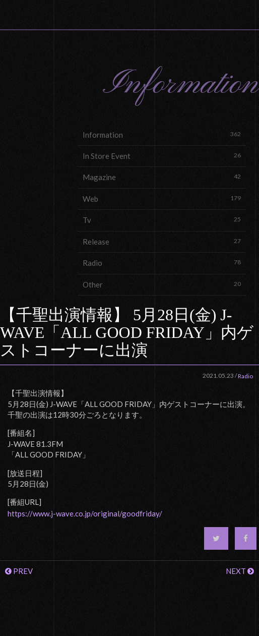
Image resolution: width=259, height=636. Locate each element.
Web (162, 198)
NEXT (240, 570)
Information (162, 134)
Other (162, 284)
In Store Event (162, 155)
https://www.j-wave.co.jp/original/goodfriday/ (85, 513)
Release (162, 241)
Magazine (162, 177)
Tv (162, 219)
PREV (19, 570)
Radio (162, 262)
